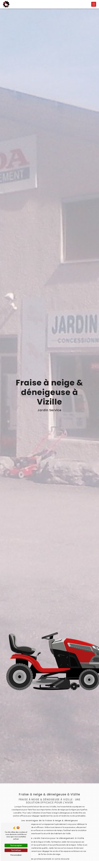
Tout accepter (16, 845)
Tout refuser (16, 850)
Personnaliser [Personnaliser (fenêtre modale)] (16, 855)
